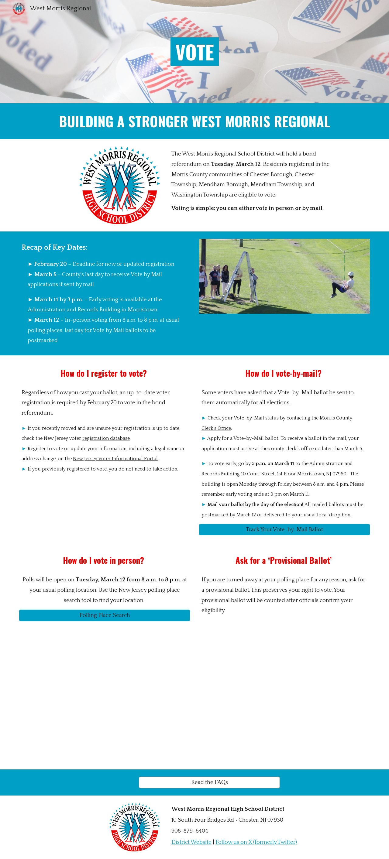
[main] (194, 52)
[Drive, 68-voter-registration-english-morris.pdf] (104, 699)
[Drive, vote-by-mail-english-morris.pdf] (284, 699)
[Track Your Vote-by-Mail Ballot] (284, 530)
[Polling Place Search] (104, 615)
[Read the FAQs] (209, 782)
